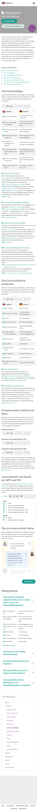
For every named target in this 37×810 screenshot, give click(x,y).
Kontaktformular (6, 470)
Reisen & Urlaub (9, 767)
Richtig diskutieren (12, 749)
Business (7, 753)
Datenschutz (22, 808)
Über (3, 805)
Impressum (14, 808)
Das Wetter (10, 720)
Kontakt (33, 805)
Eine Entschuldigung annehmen (13, 75)
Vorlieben (9, 735)
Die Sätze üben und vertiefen (11, 78)
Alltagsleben (9, 757)
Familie (7, 764)
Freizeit (7, 760)
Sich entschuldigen (9, 73)
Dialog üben (9, 21)
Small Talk (8, 706)
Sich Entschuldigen (13, 728)
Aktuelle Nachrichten (13, 742)
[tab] (5, 496)
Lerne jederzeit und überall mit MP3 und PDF (17, 82)
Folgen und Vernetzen (22, 805)
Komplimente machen (13, 731)
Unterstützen (10, 805)
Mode (8, 738)
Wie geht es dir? (11, 710)
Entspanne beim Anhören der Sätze (14, 80)
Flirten (8, 746)
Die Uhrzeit (10, 724)
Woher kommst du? (12, 713)
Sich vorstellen (11, 717)
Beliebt (7, 702)
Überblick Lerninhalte (13, 26)
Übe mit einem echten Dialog (12, 84)
